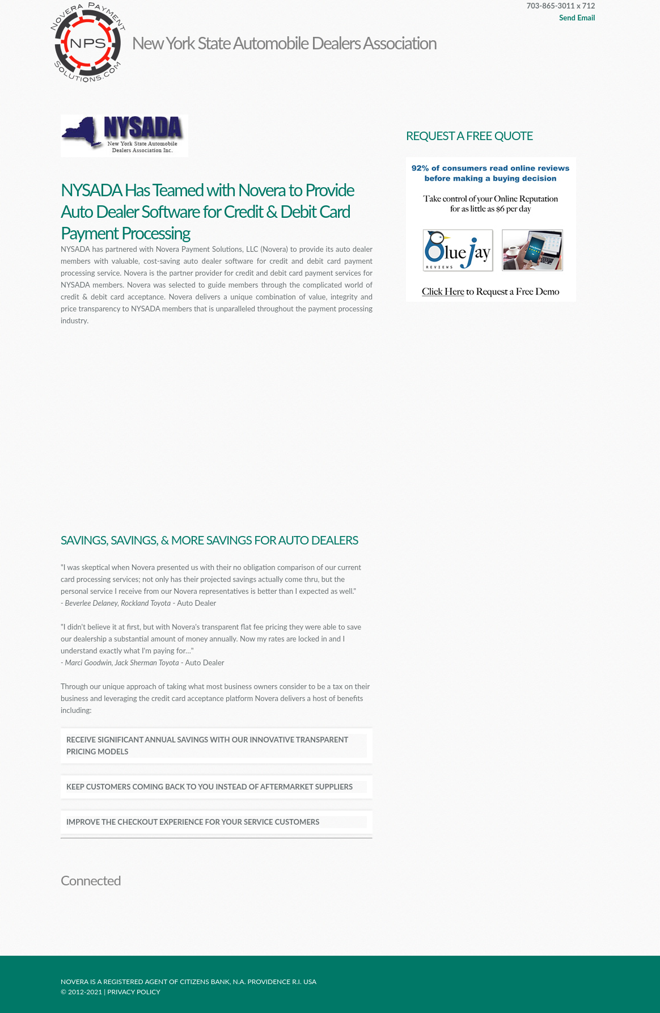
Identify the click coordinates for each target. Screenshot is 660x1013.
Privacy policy (134, 991)
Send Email (577, 17)
